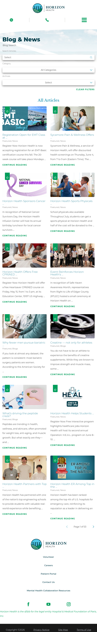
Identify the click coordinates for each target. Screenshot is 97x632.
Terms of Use (84, 630)
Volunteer (48, 557)
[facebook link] (28, 605)
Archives (6, 76)
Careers (48, 565)
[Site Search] (11, 20)
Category (6, 63)
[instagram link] (68, 605)
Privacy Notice (41, 630)
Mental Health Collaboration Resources (48, 591)
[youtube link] (48, 605)
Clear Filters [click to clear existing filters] (85, 89)
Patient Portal (48, 574)
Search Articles (9, 51)
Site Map (63, 630)
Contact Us (48, 582)
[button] (84, 19)
